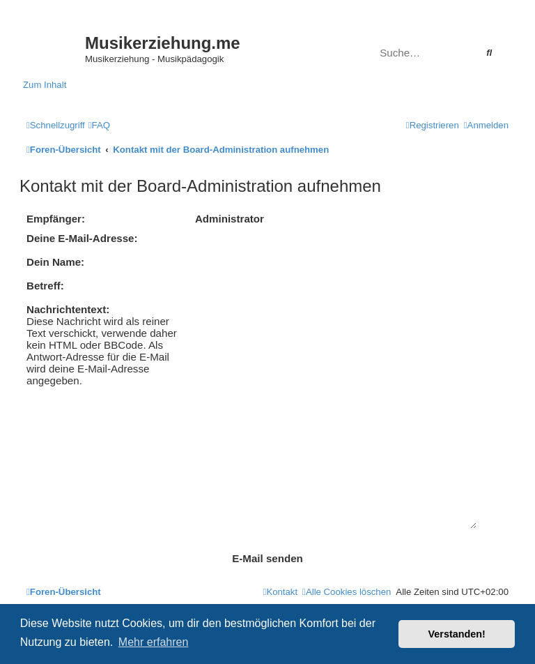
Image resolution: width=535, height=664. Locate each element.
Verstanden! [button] (457, 634)
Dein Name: (55, 262)
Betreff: (45, 286)
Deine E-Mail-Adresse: (82, 238)
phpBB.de (322, 584)
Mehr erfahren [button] (153, 642)
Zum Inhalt (44, 85)
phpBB (224, 570)
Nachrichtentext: (67, 309)
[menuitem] (99, 125)
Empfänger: (55, 219)
